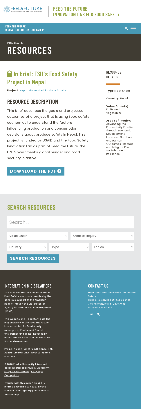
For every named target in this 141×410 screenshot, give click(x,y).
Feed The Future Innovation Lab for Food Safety (86, 11)
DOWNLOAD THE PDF (35, 172)
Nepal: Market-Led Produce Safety (43, 90)
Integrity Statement (16, 372)
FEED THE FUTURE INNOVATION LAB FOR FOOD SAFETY (25, 28)
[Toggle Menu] (133, 28)
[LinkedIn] (91, 315)
